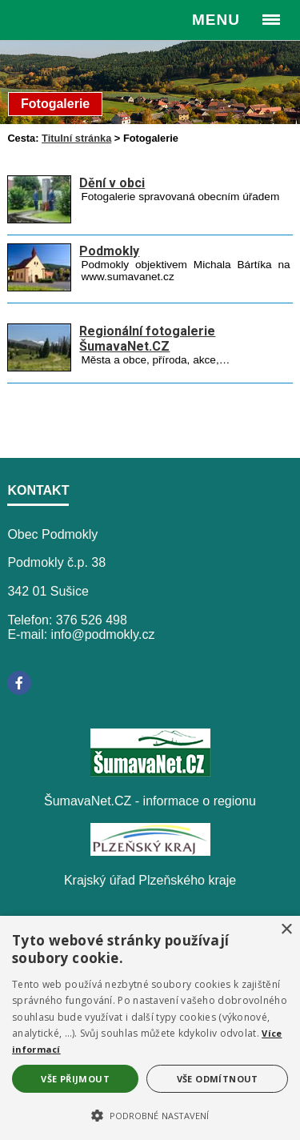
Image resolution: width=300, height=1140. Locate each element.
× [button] (286, 930)
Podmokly (109, 251)
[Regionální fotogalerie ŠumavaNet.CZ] (39, 367)
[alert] (150, 1028)
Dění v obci (112, 183)
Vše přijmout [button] (75, 1079)
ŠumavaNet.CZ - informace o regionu (150, 801)
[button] (150, 1114)
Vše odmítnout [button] (217, 1079)
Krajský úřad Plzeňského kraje (150, 880)
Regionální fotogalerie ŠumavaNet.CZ (147, 338)
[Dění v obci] (39, 219)
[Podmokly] (39, 287)
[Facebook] (19, 683)
